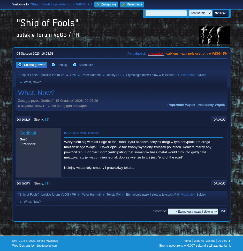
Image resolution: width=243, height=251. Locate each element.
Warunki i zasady (204, 240)
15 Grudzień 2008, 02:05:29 (81, 133)
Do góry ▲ (224, 240)
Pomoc (187, 240)
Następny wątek (211, 105)
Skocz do (159, 211)
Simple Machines (47, 240)
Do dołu (23, 119)
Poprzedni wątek (181, 105)
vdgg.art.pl (156, 53)
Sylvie (200, 75)
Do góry (23, 183)
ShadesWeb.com (47, 245)
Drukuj (219, 119)
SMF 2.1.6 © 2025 (23, 240)
